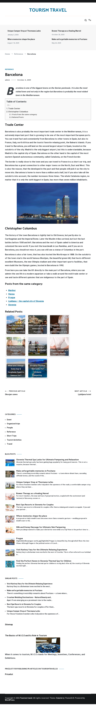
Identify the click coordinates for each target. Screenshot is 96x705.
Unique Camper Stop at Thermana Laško (24, 31)
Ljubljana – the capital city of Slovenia (26, 301)
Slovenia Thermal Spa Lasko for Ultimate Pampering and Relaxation (47, 460)
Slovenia (12, 305)
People (10, 429)
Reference (9, 69)
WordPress (9, 701)
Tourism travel (48, 10)
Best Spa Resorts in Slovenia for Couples (35, 505)
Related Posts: (18, 117)
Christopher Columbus (18, 112)
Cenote (59, 699)
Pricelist (9, 675)
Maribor (12, 290)
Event (9, 421)
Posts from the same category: (24, 114)
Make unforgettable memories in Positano (69, 39)
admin (7, 80)
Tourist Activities (14, 441)
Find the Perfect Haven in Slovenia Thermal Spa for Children (43, 562)
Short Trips (11, 437)
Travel (9, 445)
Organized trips (13, 425)
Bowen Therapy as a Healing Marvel (66, 31)
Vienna (11, 294)
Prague (11, 297)
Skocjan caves (26, 393)
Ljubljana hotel (69, 393)
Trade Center (14, 109)
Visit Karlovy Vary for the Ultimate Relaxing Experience (41, 550)
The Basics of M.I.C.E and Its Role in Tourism (26, 636)
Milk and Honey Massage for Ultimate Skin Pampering (41, 528)
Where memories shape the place (21, 39)
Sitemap (9, 625)
